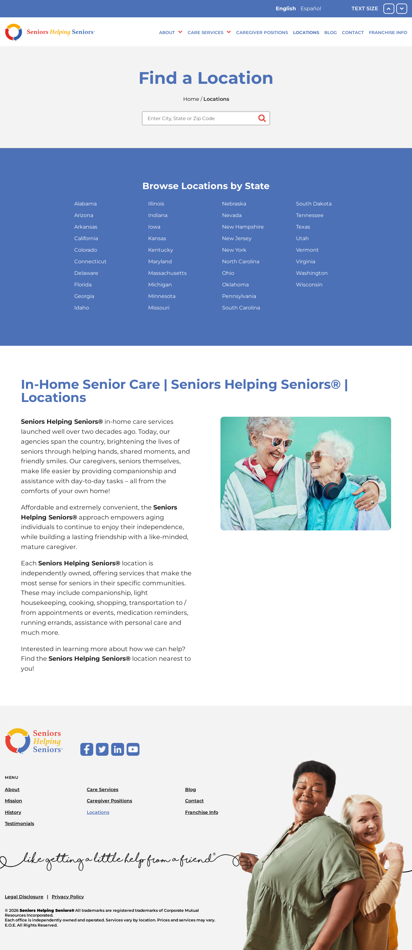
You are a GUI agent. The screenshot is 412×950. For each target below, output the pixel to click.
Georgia (84, 296)
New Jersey (237, 238)
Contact (353, 32)
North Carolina (240, 261)
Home (191, 99)
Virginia (305, 261)
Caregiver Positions (262, 32)
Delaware (86, 273)
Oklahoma (235, 285)
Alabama (85, 204)
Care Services (205, 32)
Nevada (232, 215)
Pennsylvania (239, 296)
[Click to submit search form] (261, 117)
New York (234, 250)
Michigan (160, 285)
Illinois (156, 204)
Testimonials (19, 823)
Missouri (158, 308)
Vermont (307, 250)
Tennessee (310, 215)
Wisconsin (309, 285)
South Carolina (241, 308)
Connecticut (90, 261)
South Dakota (314, 204)
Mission (13, 801)
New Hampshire (243, 227)
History (13, 812)
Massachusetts (167, 273)
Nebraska (234, 204)
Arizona (83, 215)
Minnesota (161, 296)
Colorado (85, 250)
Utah (302, 238)
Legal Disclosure (24, 897)
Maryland (160, 261)
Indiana (157, 215)
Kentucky (160, 250)
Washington (312, 273)
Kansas (157, 238)
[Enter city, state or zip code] (206, 118)
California (86, 238)
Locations (306, 32)
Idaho (81, 308)
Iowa (154, 227)
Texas (303, 227)
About (167, 32)
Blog (330, 32)
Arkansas (85, 227)
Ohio (228, 273)
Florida (83, 285)
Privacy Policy (68, 897)
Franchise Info (388, 32)
